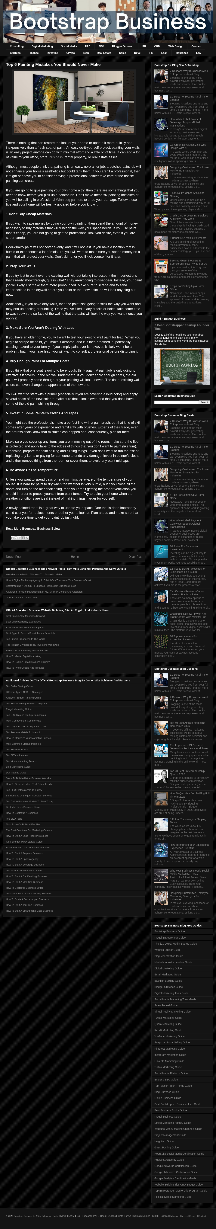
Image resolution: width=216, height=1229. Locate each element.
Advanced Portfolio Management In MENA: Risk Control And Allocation (44, 591)
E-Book (102, 1216)
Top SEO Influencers (17, 755)
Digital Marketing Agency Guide (172, 1122)
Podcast (86, 1216)
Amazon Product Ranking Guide (23, 697)
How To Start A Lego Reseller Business (27, 835)
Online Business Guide (167, 1097)
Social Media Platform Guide (171, 1073)
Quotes (112, 1216)
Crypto (70, 52)
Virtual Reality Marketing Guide (172, 1011)
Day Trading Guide (16, 772)
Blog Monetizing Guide (18, 766)
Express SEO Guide (166, 1079)
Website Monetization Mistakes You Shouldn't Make (34, 574)
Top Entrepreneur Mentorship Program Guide (180, 1190)
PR (144, 46)
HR (151, 52)
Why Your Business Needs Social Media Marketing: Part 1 (189, 872)
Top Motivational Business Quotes (24, 870)
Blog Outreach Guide (166, 1091)
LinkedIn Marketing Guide (169, 1061)
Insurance (182, 52)
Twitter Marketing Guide (168, 1017)
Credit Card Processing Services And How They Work (189, 217)
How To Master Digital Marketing (23, 656)
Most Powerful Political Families (23, 824)
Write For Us (124, 1216)
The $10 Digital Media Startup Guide (175, 943)
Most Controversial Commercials (23, 720)
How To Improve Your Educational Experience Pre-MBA (189, 846)
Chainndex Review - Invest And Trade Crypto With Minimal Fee (188, 615)
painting (71, 479)
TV (94, 1216)
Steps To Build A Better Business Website (28, 778)
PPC (88, 46)
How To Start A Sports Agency (22, 859)
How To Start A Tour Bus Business (24, 905)
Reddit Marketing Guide (168, 1030)
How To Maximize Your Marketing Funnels (28, 738)
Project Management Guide (170, 1135)
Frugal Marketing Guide (19, 709)
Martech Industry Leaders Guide (173, 962)
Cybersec (173, 1216)
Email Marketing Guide (167, 974)
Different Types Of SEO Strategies (24, 692)
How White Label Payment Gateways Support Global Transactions (185, 122)
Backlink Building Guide (168, 980)
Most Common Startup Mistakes (23, 743)
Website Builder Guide (167, 949)
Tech (86, 52)
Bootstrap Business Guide (169, 931)
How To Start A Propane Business (24, 853)
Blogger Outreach (123, 46)
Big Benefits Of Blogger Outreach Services (29, 795)
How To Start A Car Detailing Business (26, 876)
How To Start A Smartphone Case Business (29, 910)
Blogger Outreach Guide (168, 986)
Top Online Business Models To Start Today (29, 801)
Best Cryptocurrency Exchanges (23, 621)
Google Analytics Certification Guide (175, 1178)
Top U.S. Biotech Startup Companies (26, 715)
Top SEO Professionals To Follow (24, 790)
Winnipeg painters (69, 200)
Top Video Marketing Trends (21, 761)
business (56, 157)
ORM (157, 46)
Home (75, 556)
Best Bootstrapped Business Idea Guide (177, 1104)
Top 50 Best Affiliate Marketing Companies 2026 (187, 724)
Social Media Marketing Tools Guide (175, 999)
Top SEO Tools (14, 818)
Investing (52, 52)
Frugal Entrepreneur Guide (170, 937)
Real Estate (104, 52)
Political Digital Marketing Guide (173, 1196)
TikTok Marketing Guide (168, 1067)
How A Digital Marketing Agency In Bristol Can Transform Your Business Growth (49, 580)
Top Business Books (17, 749)
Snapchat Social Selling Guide (172, 1042)
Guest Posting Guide (166, 1147)
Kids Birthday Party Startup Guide (24, 841)
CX (78, 1216)
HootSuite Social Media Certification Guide (179, 1153)
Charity (192, 1216)
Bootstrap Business (23, 1216)
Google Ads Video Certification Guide (176, 1172)
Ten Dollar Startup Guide (19, 686)
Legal (55, 1216)
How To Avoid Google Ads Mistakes (25, 667)
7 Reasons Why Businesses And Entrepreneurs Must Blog (189, 72)
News (63, 1216)
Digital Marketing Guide (168, 968)
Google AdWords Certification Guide (175, 1165)
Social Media (69, 46)
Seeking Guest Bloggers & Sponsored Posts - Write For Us (188, 262)
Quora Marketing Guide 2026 (22, 597)
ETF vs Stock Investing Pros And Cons (27, 650)
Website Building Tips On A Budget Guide (178, 1184)
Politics (164, 1216)
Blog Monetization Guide (168, 956)
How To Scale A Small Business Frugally (28, 662)
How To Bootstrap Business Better (24, 887)
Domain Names (141, 1216)
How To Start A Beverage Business (25, 864)
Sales (122, 52)
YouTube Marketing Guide (169, 1036)
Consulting (17, 46)
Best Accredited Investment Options (25, 627)
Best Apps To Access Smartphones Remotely (30, 633)
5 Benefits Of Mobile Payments (188, 237)
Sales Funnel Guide (165, 1005)
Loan (164, 52)
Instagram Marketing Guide (170, 1054)
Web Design (175, 46)
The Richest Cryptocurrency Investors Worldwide (32, 644)
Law (198, 52)
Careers (184, 1216)
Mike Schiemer (43, 1216)
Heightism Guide (164, 1141)
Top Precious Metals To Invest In (23, 732)
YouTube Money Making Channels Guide (178, 1128)
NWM (71, 1216)
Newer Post (13, 556)
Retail (137, 52)
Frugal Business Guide (167, 1116)
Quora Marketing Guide (168, 1024)
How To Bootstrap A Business (22, 812)
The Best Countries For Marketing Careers (29, 830)
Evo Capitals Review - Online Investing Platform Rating (187, 593)
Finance (34, 52)
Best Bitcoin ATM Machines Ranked (25, 616)
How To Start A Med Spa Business (24, 882)
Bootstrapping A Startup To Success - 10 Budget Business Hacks (41, 585)
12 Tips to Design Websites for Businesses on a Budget (188, 570)
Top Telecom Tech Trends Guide (173, 1085)
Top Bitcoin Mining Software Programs (26, 703)
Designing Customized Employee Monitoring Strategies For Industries (189, 170)
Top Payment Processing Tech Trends (26, 726)
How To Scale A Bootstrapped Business (27, 899)
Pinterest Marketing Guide (169, 1048)
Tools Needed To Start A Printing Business (29, 893)
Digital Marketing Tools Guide (171, 993)
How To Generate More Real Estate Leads (29, 784)
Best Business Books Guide (170, 1110)
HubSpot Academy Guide (169, 1159)
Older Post (135, 556)
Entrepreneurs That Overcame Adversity (28, 847)
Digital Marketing (42, 46)
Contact (196, 46)
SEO (101, 46)
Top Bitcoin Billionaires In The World (25, 639)
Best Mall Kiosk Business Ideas (23, 807)
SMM (155, 1216)
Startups (15, 52)
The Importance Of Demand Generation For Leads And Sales (189, 747)
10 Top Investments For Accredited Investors (183, 638)
